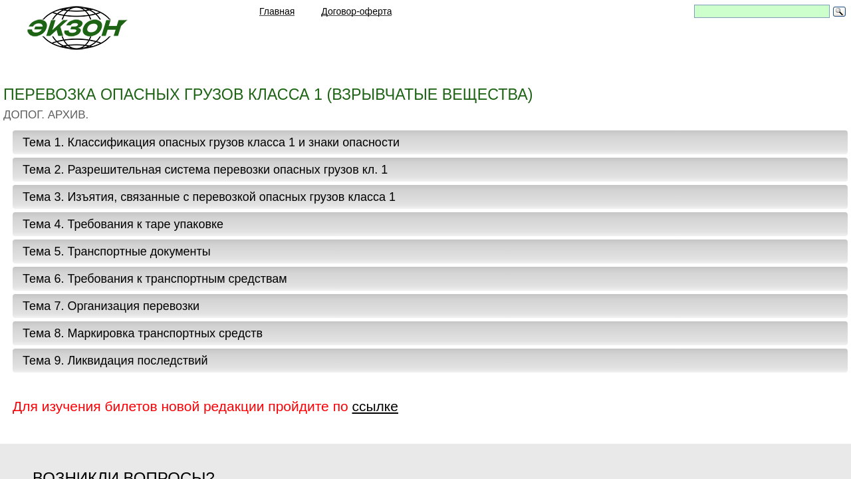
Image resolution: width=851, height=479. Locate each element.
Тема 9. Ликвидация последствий (115, 360)
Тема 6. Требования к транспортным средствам (155, 278)
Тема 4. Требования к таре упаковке (123, 224)
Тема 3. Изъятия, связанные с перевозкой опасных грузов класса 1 (209, 197)
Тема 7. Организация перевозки (111, 306)
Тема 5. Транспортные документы (117, 251)
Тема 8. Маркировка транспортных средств (143, 333)
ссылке (375, 406)
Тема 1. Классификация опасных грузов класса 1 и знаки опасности (211, 142)
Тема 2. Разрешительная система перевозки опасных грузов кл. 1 (205, 169)
